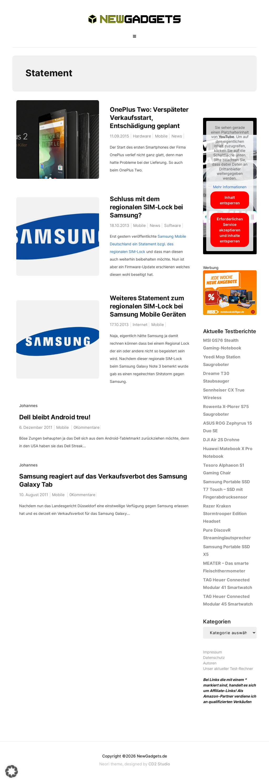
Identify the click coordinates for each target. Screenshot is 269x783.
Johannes (28, 405)
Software (172, 225)
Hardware (142, 136)
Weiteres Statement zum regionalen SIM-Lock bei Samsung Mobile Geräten (148, 306)
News (177, 136)
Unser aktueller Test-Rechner (228, 668)
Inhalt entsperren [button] (230, 200)
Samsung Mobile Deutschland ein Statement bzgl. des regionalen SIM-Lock (148, 244)
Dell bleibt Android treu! (55, 417)
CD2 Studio (159, 763)
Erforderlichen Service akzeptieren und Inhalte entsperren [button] (230, 230)
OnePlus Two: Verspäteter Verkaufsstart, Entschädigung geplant (149, 118)
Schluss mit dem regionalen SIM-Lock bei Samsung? (146, 207)
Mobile (161, 136)
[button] (11, 771)
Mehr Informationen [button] (230, 187)
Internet (140, 324)
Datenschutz (214, 657)
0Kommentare (87, 427)
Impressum (212, 652)
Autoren (209, 663)
